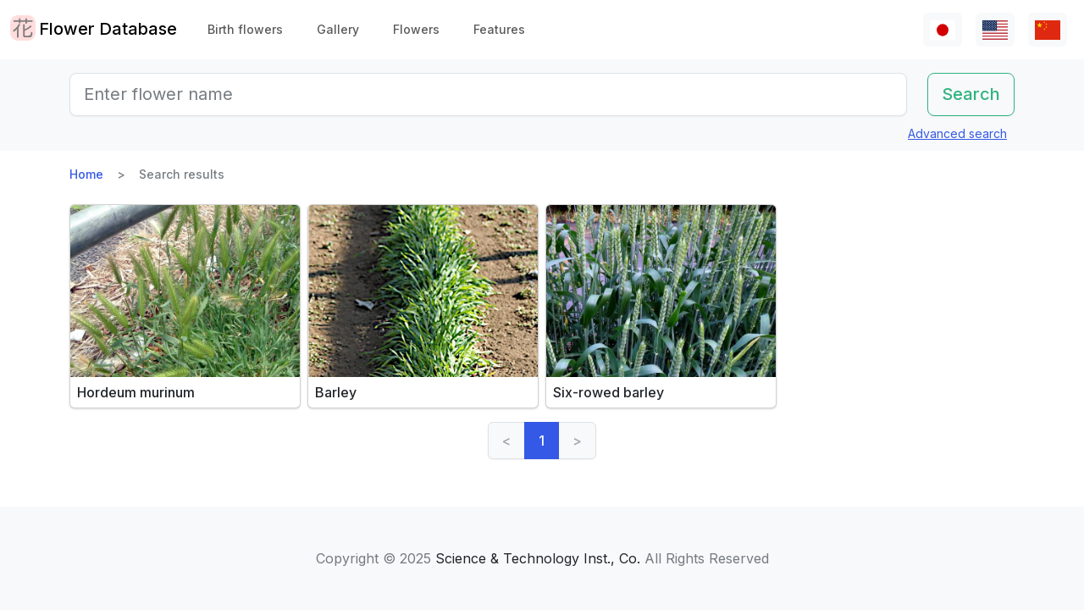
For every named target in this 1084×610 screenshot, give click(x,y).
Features (499, 29)
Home (86, 174)
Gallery (338, 29)
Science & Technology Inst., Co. (537, 558)
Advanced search (957, 133)
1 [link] (542, 440)
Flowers (416, 29)
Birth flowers (245, 29)
